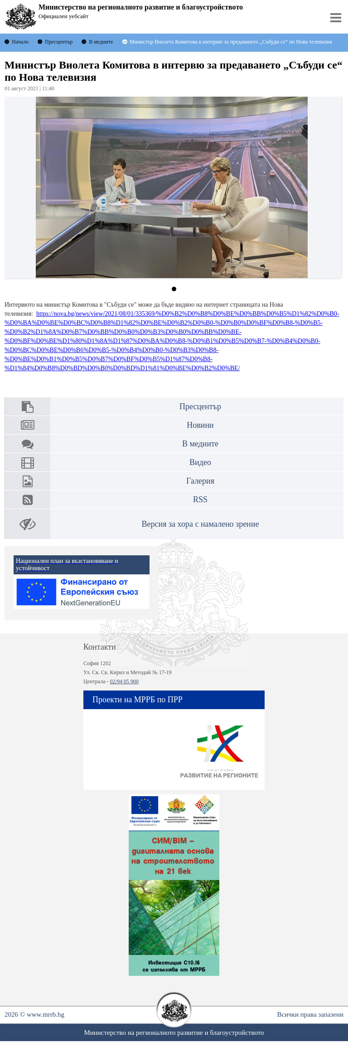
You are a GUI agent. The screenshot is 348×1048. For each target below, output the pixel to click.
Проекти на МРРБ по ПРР (137, 699)
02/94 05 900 (124, 681)
